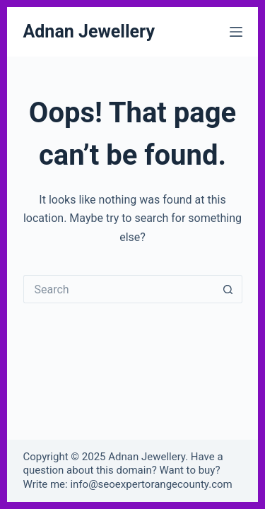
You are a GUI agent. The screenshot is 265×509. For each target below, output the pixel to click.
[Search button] (228, 289)
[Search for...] (118, 289)
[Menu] (236, 31)
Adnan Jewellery (89, 31)
